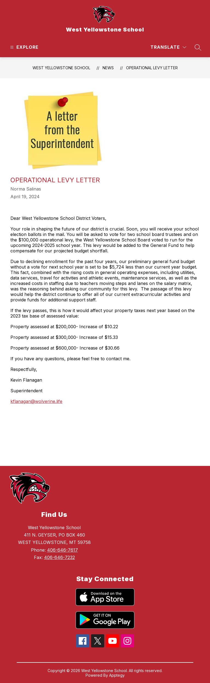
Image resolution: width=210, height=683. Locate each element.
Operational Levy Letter (152, 67)
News (108, 67)
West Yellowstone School (61, 67)
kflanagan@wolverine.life (36, 401)
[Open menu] (24, 47)
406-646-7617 (62, 550)
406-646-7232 (59, 557)
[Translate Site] (168, 47)
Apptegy (117, 675)
